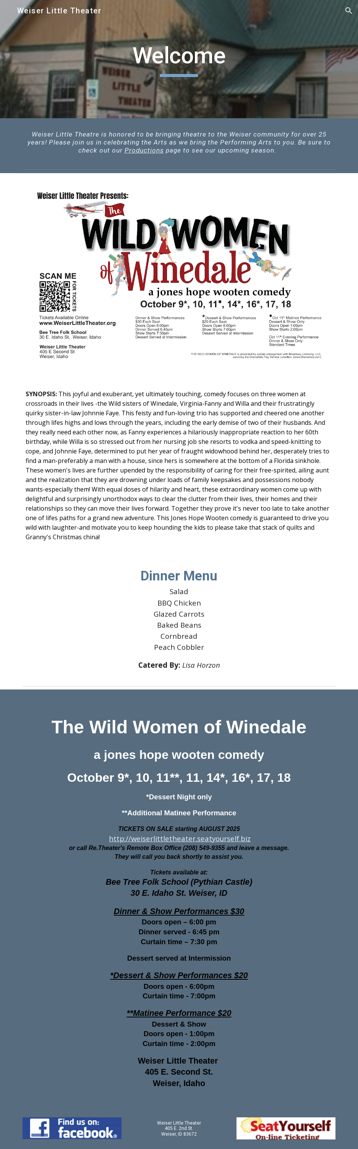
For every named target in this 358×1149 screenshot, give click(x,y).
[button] (349, 11)
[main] (179, 59)
